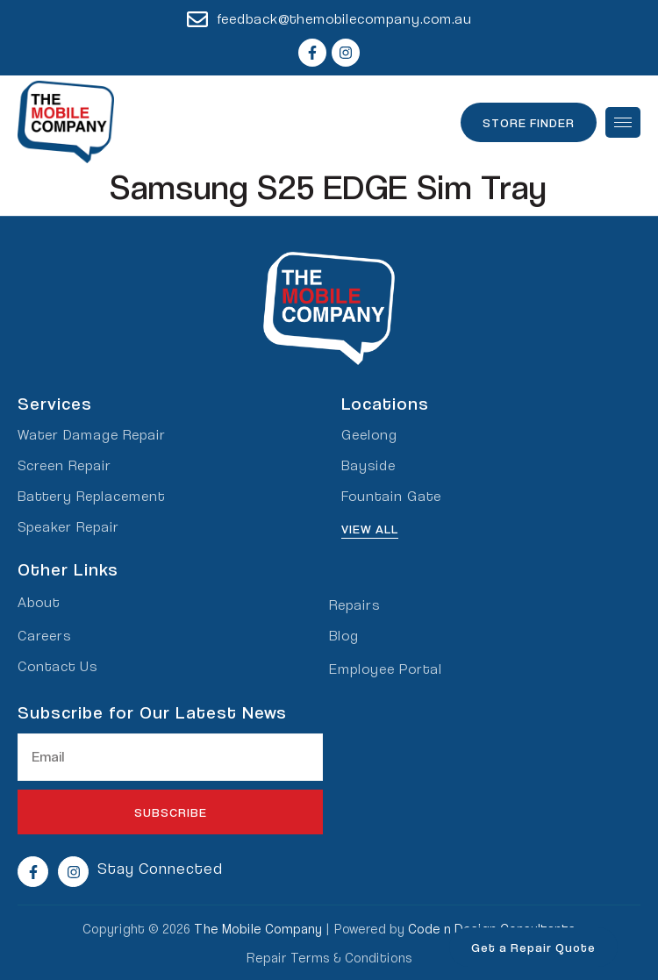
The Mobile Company (258, 928)
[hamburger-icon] (622, 122)
